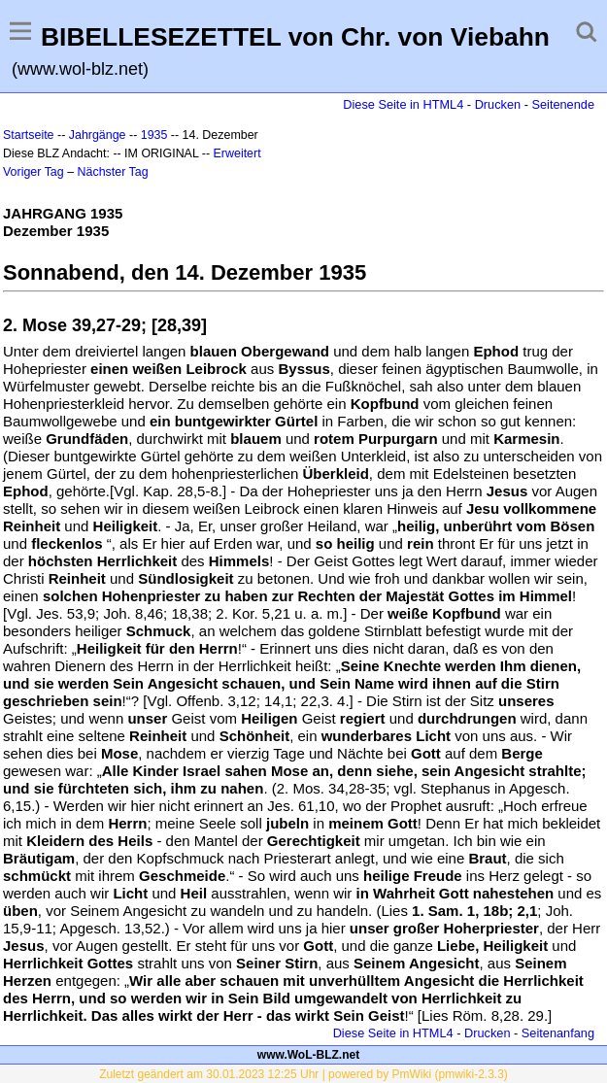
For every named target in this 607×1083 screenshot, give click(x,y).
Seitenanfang (558, 1033)
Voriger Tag (33, 172)
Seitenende (562, 104)
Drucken (498, 104)
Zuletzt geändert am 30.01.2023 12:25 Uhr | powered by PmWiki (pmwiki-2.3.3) (303, 1074)
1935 (154, 135)
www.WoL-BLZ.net (308, 1055)
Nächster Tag (113, 172)
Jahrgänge (97, 135)
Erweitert (237, 153)
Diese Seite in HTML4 (403, 104)
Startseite (28, 135)
